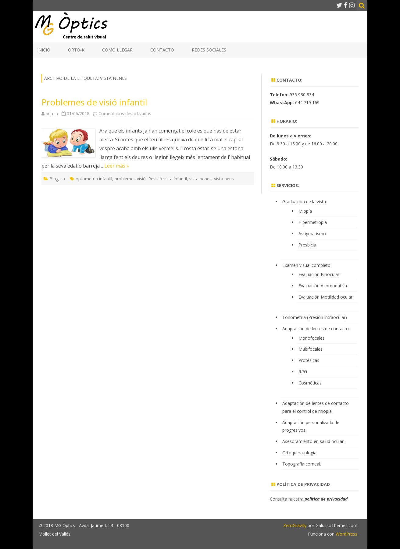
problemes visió (130, 179)
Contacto (162, 50)
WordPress (345, 534)
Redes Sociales (209, 50)
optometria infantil (94, 179)
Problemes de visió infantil (94, 102)
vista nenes (200, 179)
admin (52, 113)
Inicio (43, 50)
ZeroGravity (294, 525)
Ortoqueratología (299, 452)
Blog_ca (57, 179)
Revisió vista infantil (167, 179)
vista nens (224, 179)
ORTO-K (76, 50)
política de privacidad (326, 499)
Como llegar (117, 50)
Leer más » (116, 165)
